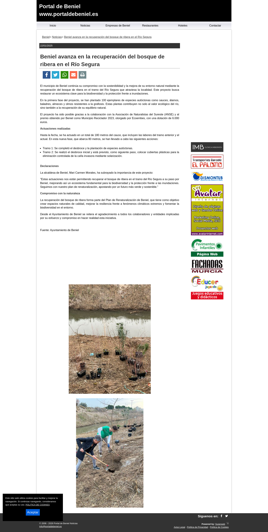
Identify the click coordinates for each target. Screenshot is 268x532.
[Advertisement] (110, 259)
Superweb (220, 524)
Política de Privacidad (197, 527)
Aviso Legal (179, 527)
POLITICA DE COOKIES (38, 504)
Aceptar (32, 512)
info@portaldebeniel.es (50, 526)
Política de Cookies (219, 527)
